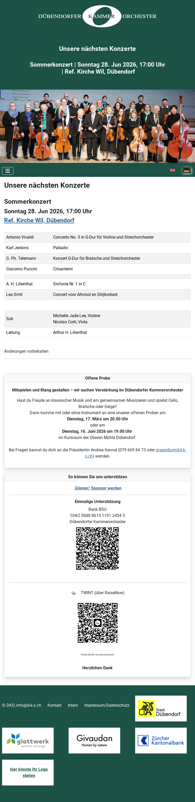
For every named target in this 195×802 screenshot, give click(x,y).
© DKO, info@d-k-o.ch (21, 705)
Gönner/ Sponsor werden (98, 488)
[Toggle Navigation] (7, 171)
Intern (73, 705)
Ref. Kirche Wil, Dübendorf (39, 220)
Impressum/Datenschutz (106, 705)
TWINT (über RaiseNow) (98, 592)
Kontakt (54, 705)
